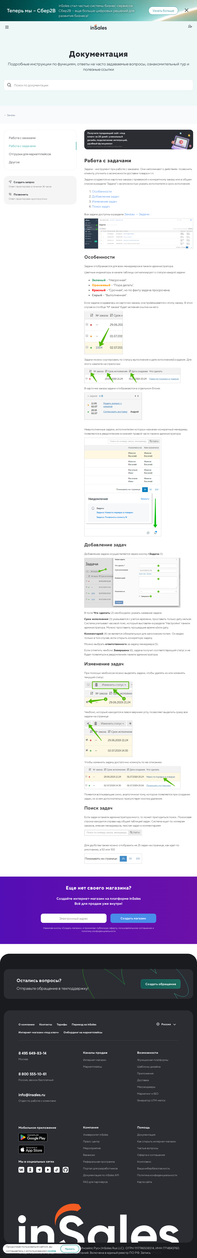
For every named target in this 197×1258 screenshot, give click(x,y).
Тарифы (62, 1024)
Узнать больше (163, 10)
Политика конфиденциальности (157, 1175)
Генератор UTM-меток (151, 1100)
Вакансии (89, 1154)
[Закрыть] (186, 10)
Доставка (143, 1080)
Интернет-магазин (94, 1059)
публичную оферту (107, 928)
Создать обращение (160, 984)
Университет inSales (95, 1134)
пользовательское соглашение (135, 928)
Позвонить (21, 194)
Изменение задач (104, 201)
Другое (14, 162)
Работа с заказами (22, 138)
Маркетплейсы (92, 1066)
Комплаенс (144, 1161)
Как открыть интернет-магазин (156, 1141)
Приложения (145, 1073)
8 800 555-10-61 (32, 1073)
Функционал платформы (152, 1059)
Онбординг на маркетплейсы (82, 1032)
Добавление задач (105, 196)
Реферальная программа (99, 1161)
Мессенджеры (146, 1086)
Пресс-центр (91, 1141)
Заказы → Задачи (136, 214)
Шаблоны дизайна (148, 1066)
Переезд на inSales (84, 1024)
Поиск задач (101, 206)
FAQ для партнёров (95, 1181)
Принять (70, 1248)
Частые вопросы (147, 1148)
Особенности (102, 191)
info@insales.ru (31, 1094)
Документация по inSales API (101, 1175)
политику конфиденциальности (99, 931)
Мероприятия (92, 1148)
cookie (52, 1250)
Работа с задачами (22, 146)
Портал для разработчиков (100, 1168)
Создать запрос (24, 182)
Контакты (45, 1024)
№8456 (156, 1252)
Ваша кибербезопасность (153, 1168)
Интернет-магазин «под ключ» (38, 1032)
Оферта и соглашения (151, 1154)
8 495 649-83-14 (32, 1053)
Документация (146, 1134)
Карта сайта (144, 1181)
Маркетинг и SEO (148, 1093)
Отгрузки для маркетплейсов (30, 154)
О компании (26, 1024)
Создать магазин (133, 918)
